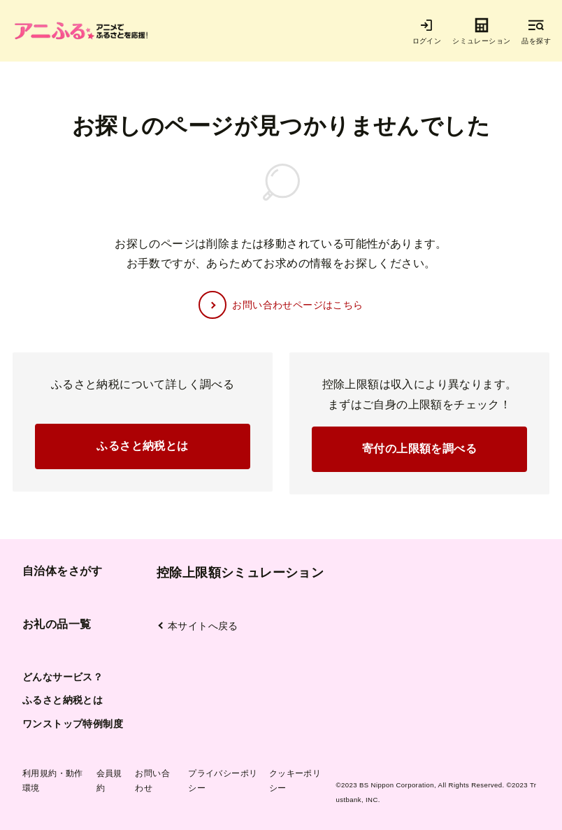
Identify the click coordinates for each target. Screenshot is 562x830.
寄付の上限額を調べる (419, 449)
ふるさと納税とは (142, 446)
